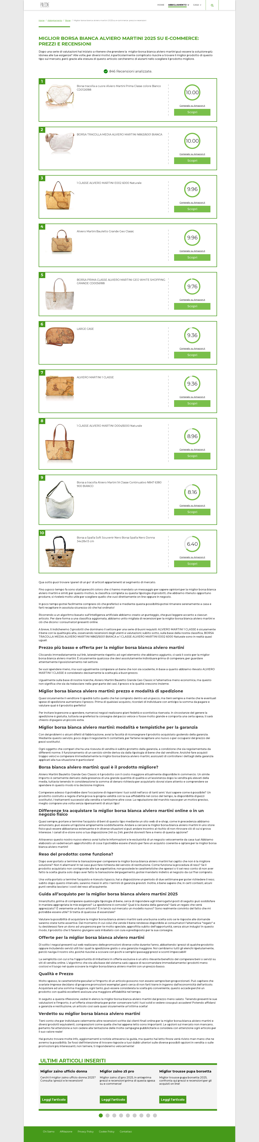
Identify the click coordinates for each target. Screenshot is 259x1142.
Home (160, 5)
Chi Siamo (49, 1131)
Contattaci (126, 1131)
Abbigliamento (177, 5)
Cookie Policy (106, 1131)
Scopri (192, 112)
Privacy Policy (86, 1131)
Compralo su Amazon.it (192, 105)
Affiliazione (66, 1131)
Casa (196, 5)
